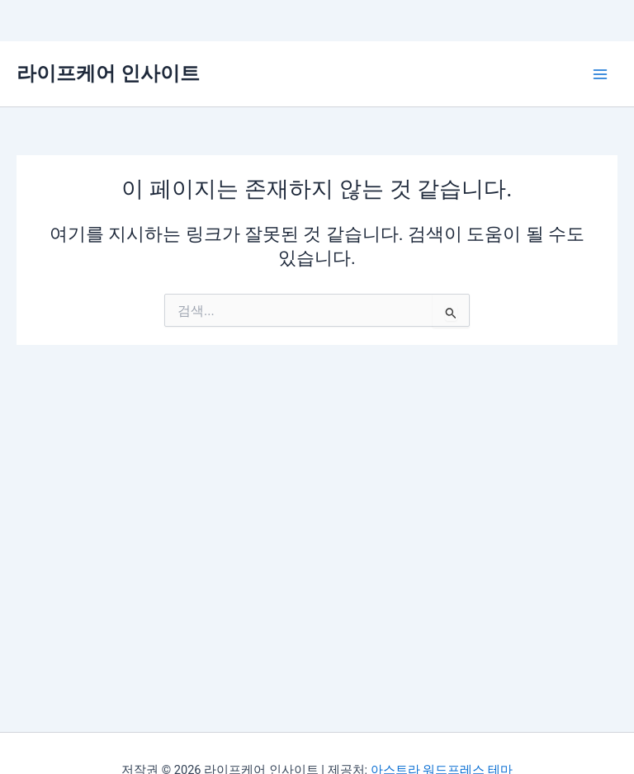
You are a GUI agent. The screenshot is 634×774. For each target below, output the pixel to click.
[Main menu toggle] (600, 74)
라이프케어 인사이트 (108, 73)
